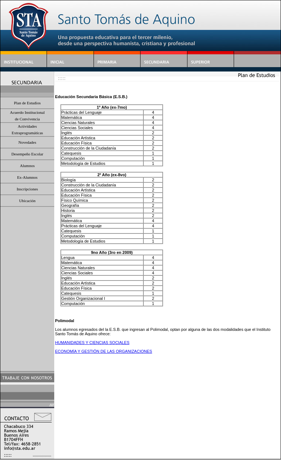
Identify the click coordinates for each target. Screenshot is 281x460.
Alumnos (27, 165)
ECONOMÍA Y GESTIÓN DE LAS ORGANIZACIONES (103, 351)
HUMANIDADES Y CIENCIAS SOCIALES (92, 342)
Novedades (27, 142)
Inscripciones (27, 189)
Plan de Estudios (27, 103)
